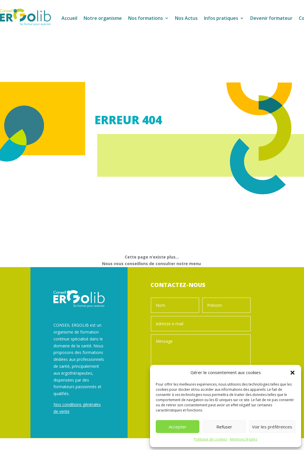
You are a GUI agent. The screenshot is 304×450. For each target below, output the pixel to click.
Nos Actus (186, 18)
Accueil (69, 18)
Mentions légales (243, 439)
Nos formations (145, 18)
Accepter (177, 427)
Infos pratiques (221, 18)
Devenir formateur (271, 18)
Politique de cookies (210, 439)
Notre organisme (103, 18)
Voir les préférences (272, 427)
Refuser (224, 427)
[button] (292, 373)
